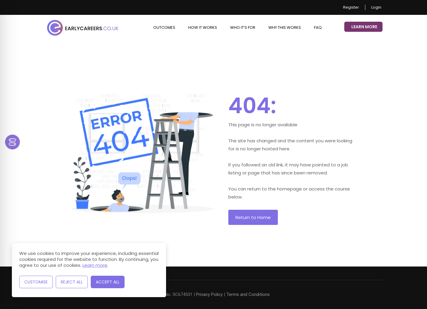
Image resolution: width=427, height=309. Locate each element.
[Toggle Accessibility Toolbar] (12, 142)
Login (376, 7)
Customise (36, 282)
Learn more (94, 265)
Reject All (72, 282)
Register (351, 7)
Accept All (108, 282)
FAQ (318, 27)
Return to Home (253, 217)
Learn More (364, 27)
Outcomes (164, 27)
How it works (202, 27)
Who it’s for (242, 27)
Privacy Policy (209, 294)
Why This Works (284, 27)
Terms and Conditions (248, 294)
